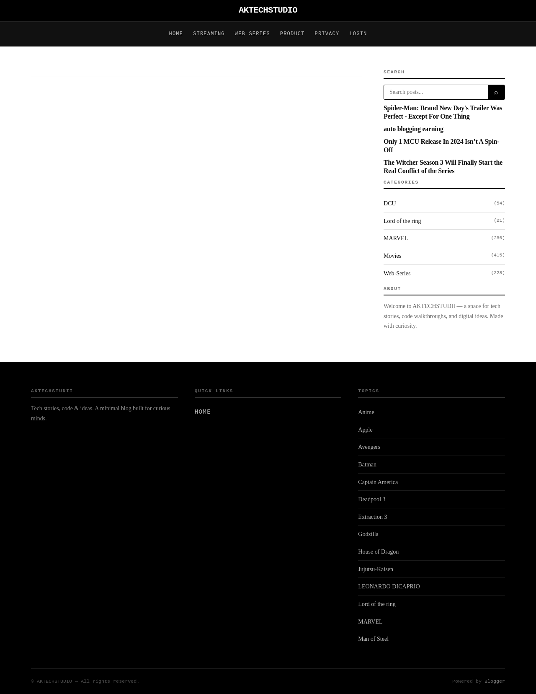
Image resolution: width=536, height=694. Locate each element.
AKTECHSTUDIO (268, 10)
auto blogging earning (413, 128)
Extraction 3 (372, 516)
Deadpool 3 (371, 499)
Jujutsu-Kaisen (375, 569)
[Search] (436, 92)
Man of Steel (373, 638)
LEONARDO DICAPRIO (389, 586)
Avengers (369, 446)
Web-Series (444, 273)
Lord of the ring (444, 221)
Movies (444, 255)
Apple (365, 429)
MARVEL (444, 238)
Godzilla (368, 534)
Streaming (209, 34)
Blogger (494, 681)
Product (292, 34)
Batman (367, 464)
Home (176, 34)
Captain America (378, 482)
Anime (366, 412)
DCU (444, 203)
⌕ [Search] (496, 92)
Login (358, 34)
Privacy (327, 34)
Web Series (252, 34)
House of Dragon (378, 551)
